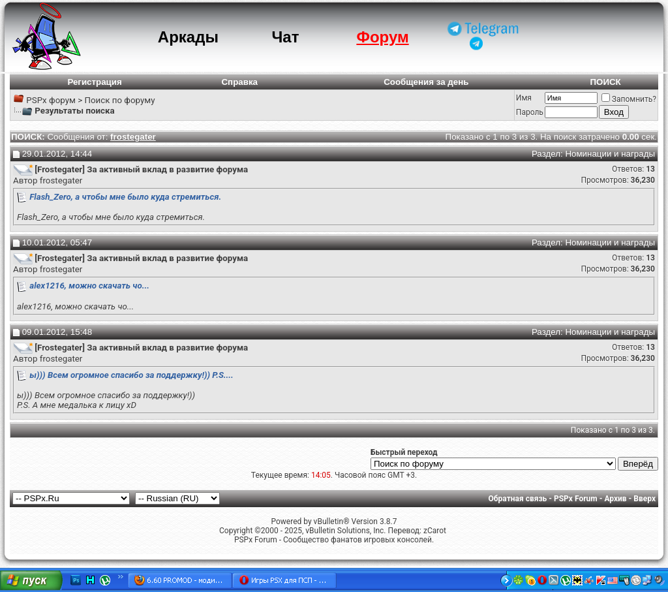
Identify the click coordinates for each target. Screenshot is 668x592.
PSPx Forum (576, 498)
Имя (524, 97)
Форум (382, 37)
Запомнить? (628, 99)
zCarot (434, 530)
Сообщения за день (426, 82)
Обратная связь (518, 498)
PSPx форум (51, 100)
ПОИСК (605, 82)
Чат (285, 37)
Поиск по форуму (119, 100)
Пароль (529, 112)
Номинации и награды (610, 154)
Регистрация (94, 82)
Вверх (644, 498)
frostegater (61, 180)
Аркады (188, 37)
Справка (239, 82)
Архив (615, 498)
